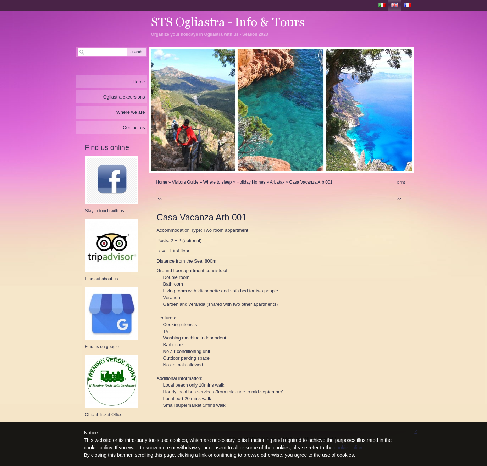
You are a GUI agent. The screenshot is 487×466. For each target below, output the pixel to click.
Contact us (134, 127)
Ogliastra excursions (124, 97)
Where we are (130, 112)
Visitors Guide (185, 182)
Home (161, 182)
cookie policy (348, 447)
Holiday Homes (251, 182)
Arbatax (277, 182)
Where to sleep (217, 182)
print (401, 182)
